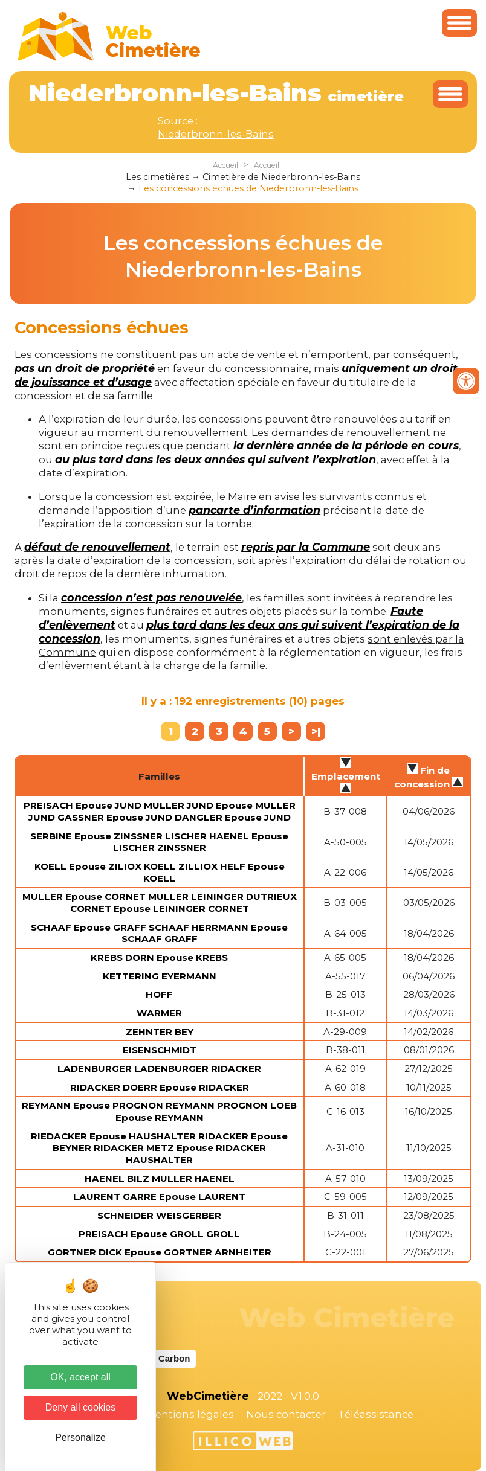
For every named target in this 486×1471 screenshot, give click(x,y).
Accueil (225, 165)
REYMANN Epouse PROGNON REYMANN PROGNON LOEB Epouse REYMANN (159, 1111)
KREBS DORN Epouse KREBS (159, 957)
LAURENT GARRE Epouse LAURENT (159, 1196)
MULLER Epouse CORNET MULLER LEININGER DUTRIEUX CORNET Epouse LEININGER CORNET (159, 902)
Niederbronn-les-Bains (216, 134)
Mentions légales (190, 1414)
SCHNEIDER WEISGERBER (159, 1215)
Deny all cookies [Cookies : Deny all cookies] (80, 1407)
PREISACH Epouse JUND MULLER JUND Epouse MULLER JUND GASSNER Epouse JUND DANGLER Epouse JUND (160, 811)
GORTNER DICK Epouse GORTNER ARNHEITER (159, 1252)
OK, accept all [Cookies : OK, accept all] (80, 1377)
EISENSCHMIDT (159, 1050)
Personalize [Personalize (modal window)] (80, 1437)
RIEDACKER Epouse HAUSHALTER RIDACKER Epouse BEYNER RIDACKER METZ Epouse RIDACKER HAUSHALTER (159, 1147)
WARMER (159, 1013)
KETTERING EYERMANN (159, 976)
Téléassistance (375, 1414)
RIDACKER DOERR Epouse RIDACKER (159, 1087)
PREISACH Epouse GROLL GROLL (159, 1234)
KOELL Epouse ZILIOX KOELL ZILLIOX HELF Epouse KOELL (159, 872)
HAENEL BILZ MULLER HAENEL (160, 1178)
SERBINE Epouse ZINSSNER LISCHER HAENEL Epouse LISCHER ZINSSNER (159, 842)
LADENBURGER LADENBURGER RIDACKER (159, 1068)
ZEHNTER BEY (159, 1031)
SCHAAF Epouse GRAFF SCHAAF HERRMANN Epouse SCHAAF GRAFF (159, 933)
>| (315, 731)
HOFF (159, 994)
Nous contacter (286, 1414)
